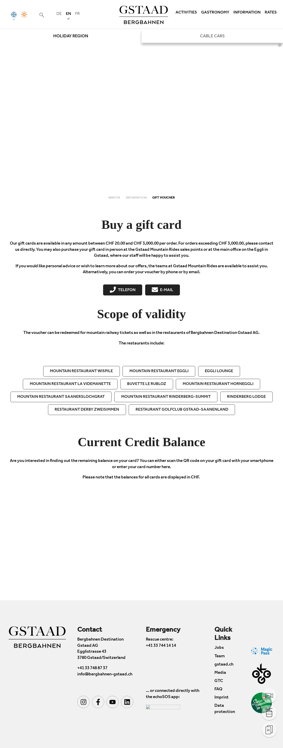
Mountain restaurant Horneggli (218, 384)
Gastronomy (215, 13)
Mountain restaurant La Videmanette (70, 384)
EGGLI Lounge (219, 371)
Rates (271, 13)
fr (77, 14)
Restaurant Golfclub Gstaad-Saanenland (182, 410)
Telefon (122, 290)
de (59, 14)
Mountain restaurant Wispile (81, 371)
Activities (186, 13)
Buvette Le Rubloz (146, 384)
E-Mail (162, 290)
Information (247, 13)
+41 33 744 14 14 (161, 646)
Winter (114, 198)
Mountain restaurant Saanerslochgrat (61, 397)
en (68, 15)
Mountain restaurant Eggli (159, 371)
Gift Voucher (163, 198)
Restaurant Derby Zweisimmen (87, 410)
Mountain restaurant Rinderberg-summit (166, 397)
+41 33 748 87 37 (92, 668)
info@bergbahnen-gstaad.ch (104, 674)
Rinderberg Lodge (246, 397)
